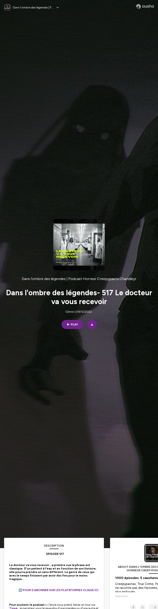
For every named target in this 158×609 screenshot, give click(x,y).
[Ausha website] (145, 6)
